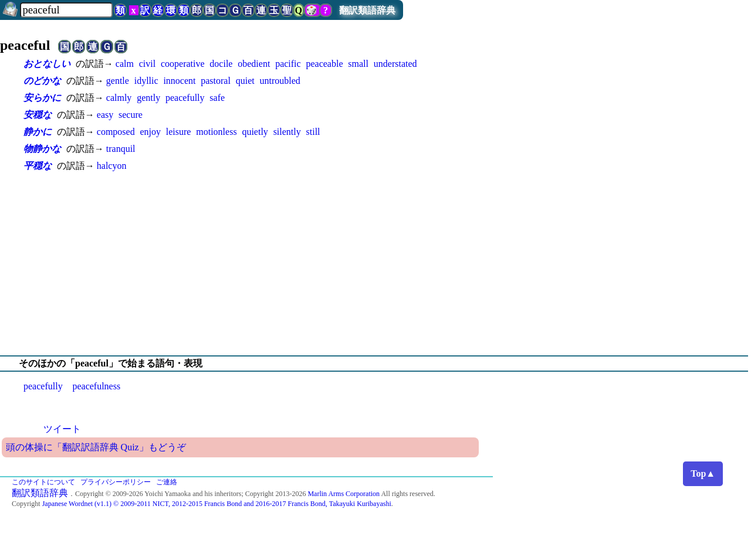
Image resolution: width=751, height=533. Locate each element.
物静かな (42, 149)
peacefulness (96, 386)
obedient (254, 64)
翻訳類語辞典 (367, 10)
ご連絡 (166, 482)
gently (148, 98)
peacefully (185, 98)
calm (125, 64)
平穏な (37, 166)
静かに (37, 132)
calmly (119, 98)
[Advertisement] (375, 264)
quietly (255, 132)
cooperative (183, 64)
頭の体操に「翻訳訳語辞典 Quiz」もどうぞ (96, 447)
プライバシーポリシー (115, 482)
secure (131, 115)
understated (395, 64)
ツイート (62, 429)
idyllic (146, 81)
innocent (179, 81)
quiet (245, 81)
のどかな (42, 81)
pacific (288, 64)
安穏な (37, 115)
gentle (117, 81)
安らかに (42, 98)
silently (287, 132)
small (358, 64)
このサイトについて (43, 482)
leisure (178, 132)
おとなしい (46, 64)
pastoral (216, 81)
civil (147, 64)
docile (220, 64)
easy (105, 115)
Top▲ (703, 473)
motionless (216, 132)
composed (116, 132)
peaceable (324, 64)
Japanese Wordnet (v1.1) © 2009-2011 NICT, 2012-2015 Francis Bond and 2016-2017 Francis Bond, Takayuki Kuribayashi (216, 504)
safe (217, 98)
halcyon (112, 166)
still (313, 132)
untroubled (280, 81)
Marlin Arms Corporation (343, 494)
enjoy (150, 132)
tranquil (121, 149)
